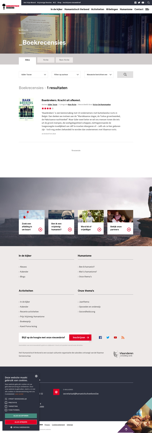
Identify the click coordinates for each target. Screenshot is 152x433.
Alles (27, 60)
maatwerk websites (45, 429)
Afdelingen (112, 9)
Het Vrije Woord (30, 2)
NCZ (54, 2)
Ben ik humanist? (86, 266)
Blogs (22, 276)
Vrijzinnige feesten (44, 2)
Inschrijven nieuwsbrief (72, 2)
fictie (45, 60)
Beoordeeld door (95, 104)
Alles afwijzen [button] (21, 422)
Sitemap (70, 425)
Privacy (47, 425)
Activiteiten (97, 9)
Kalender (23, 271)
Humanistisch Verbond (77, 9)
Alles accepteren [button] (21, 416)
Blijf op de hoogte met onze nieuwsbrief (55, 337)
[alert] (20, 402)
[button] (21, 427)
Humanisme (126, 9)
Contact (138, 9)
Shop (59, 2)
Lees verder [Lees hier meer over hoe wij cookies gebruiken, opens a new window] (19, 394)
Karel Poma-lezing (28, 326)
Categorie (68, 104)
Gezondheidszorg (86, 311)
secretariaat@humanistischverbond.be (81, 393)
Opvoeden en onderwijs (89, 306)
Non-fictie (64, 60)
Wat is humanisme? (87, 271)
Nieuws (23, 266)
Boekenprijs (25, 321)
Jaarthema (83, 301)
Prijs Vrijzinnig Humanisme (31, 316)
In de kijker (57, 9)
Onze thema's (85, 276)
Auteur (50, 104)
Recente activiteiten (29, 311)
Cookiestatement (58, 425)
